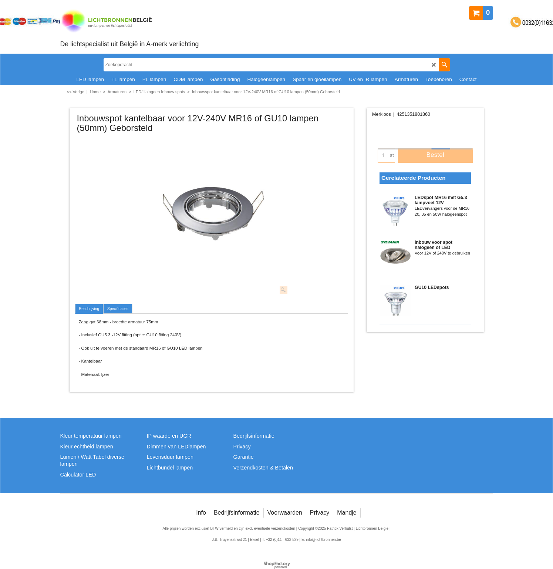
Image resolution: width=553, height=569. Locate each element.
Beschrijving (89, 309)
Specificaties (117, 309)
